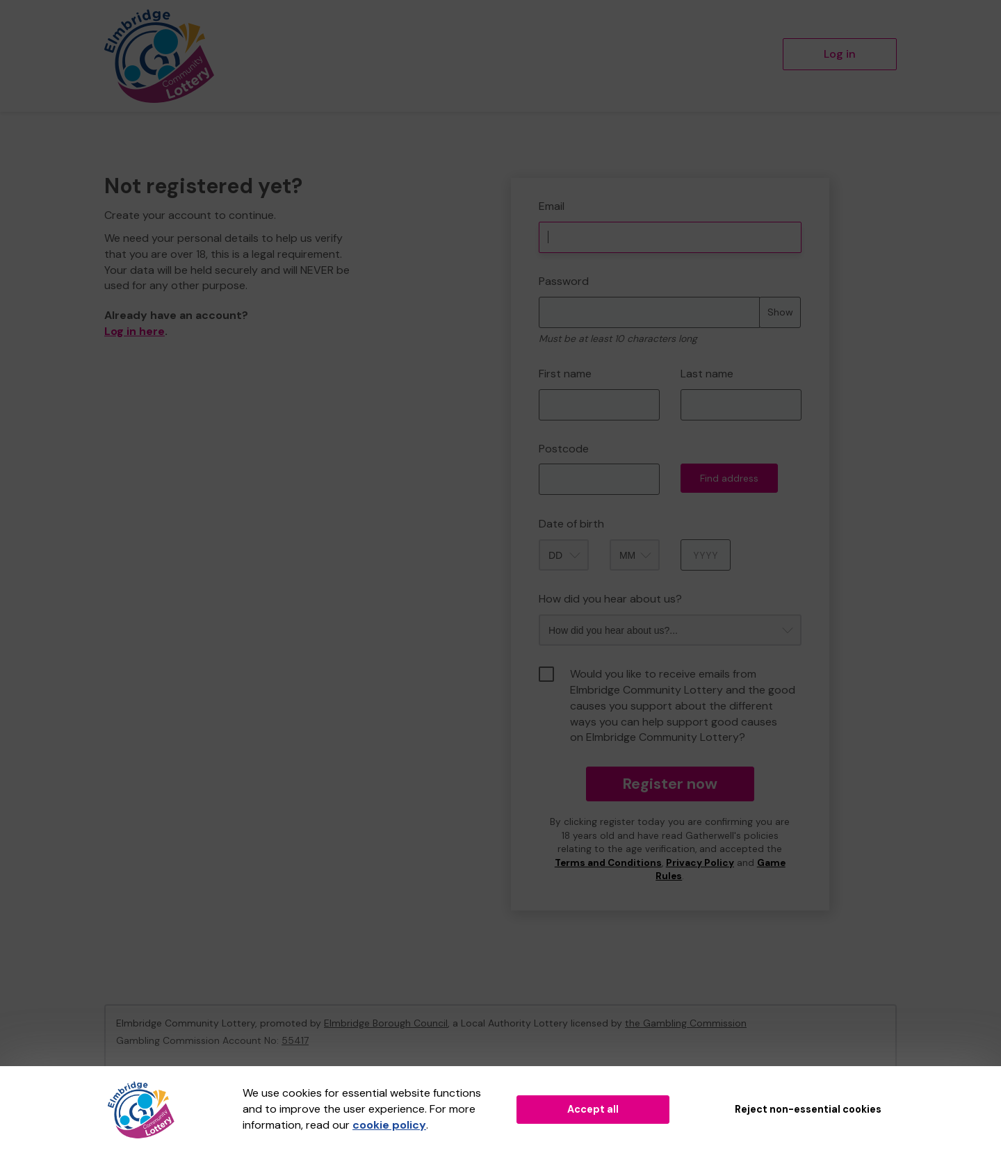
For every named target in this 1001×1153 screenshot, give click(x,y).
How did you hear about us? (610, 598)
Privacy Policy (700, 863)
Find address (729, 478)
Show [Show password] (780, 312)
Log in (840, 54)
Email (551, 206)
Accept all (593, 1109)
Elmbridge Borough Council (386, 1023)
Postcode (564, 448)
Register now (669, 784)
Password (564, 281)
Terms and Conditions (608, 863)
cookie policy (389, 1125)
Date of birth (571, 523)
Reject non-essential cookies (808, 1109)
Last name (707, 373)
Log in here (134, 331)
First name (565, 373)
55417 (295, 1040)
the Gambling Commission (686, 1023)
